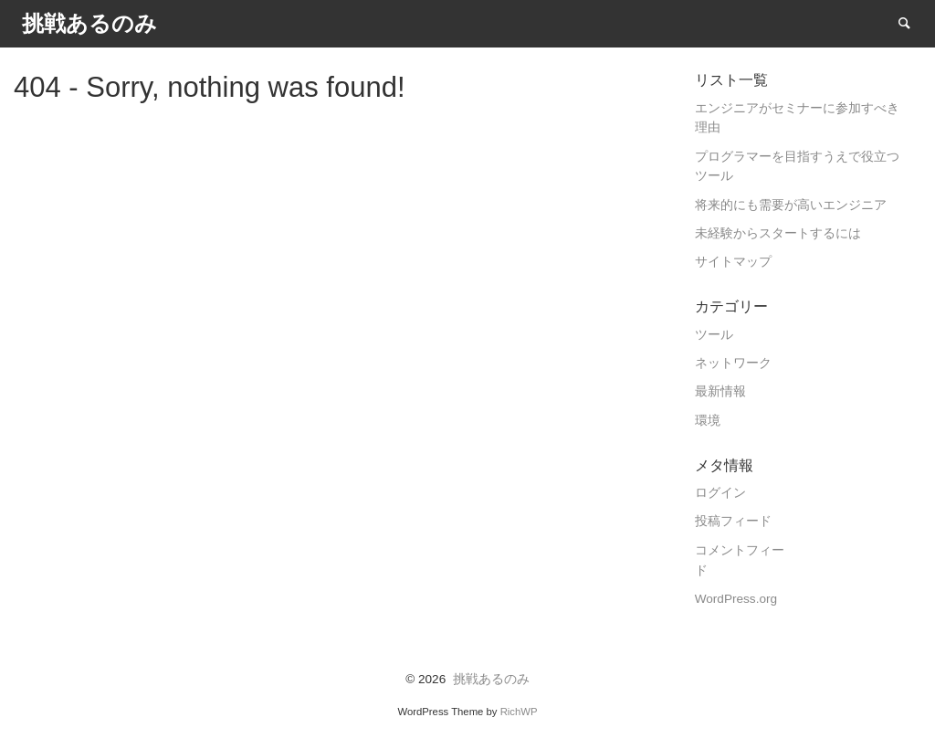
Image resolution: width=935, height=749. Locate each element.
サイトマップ (733, 262)
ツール (714, 335)
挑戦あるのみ (491, 679)
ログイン (720, 493)
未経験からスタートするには (778, 233)
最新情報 (720, 391)
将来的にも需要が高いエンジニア (791, 205)
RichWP (519, 711)
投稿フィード (733, 521)
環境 (707, 420)
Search (913, 22)
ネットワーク (733, 363)
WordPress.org (736, 599)
